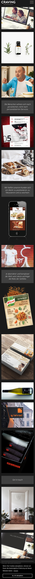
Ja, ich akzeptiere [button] (17, 575)
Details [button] (16, 571)
